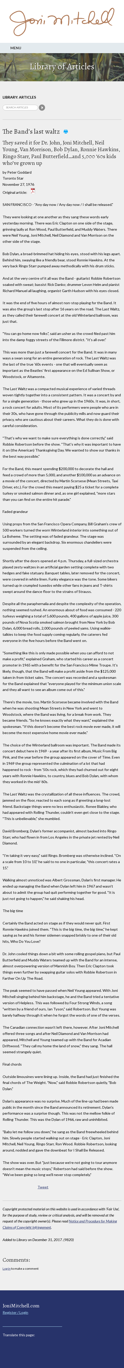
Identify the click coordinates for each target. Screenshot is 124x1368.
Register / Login (15, 1312)
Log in (7, 1268)
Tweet (43, 1187)
